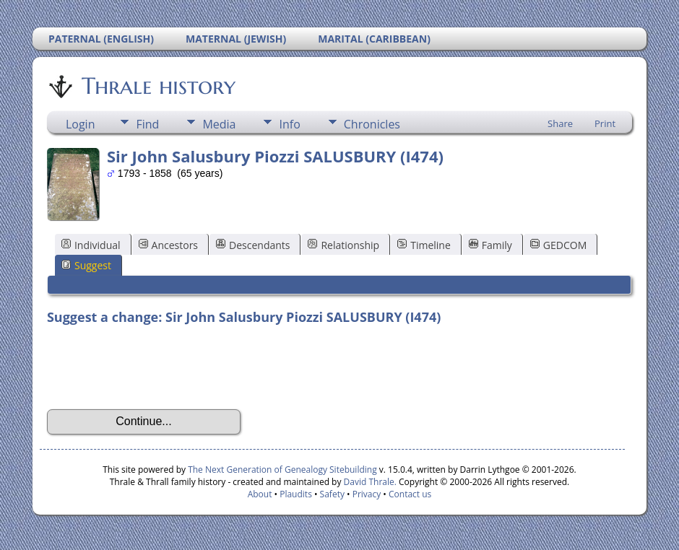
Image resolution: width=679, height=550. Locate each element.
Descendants (253, 245)
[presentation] (157, 367)
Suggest (86, 265)
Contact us (410, 494)
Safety (332, 494)
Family (490, 245)
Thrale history (157, 85)
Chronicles (372, 124)
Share (560, 123)
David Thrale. (368, 482)
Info (289, 124)
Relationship (343, 245)
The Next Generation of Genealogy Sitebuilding (282, 469)
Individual (91, 245)
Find (147, 124)
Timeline (424, 245)
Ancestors (168, 245)
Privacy (367, 494)
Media (218, 124)
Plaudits (296, 494)
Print (604, 123)
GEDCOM (558, 245)
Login (80, 124)
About (260, 494)
